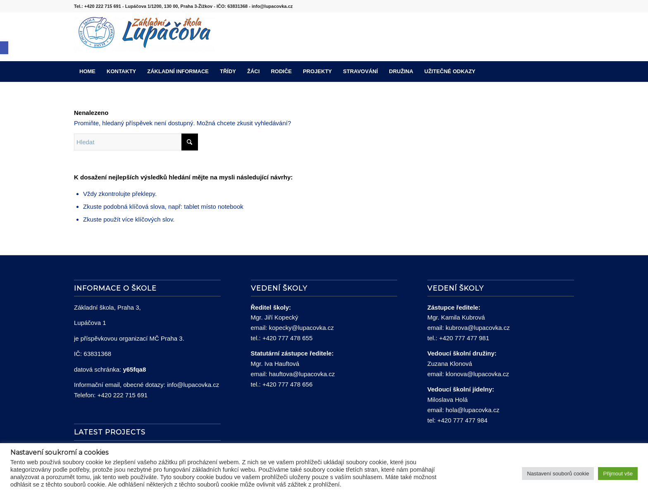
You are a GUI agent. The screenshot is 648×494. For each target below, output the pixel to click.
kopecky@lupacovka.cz (301, 327)
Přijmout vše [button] (618, 473)
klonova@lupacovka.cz (477, 373)
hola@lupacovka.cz (472, 409)
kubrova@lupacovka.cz (478, 327)
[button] (4, 47)
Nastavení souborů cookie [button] (558, 473)
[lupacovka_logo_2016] (144, 36)
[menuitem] (87, 71)
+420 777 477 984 (462, 420)
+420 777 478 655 (287, 337)
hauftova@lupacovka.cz (302, 373)
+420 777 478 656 (287, 384)
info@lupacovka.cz (193, 384)
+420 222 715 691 (123, 395)
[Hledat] (568, 71)
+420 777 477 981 (464, 337)
